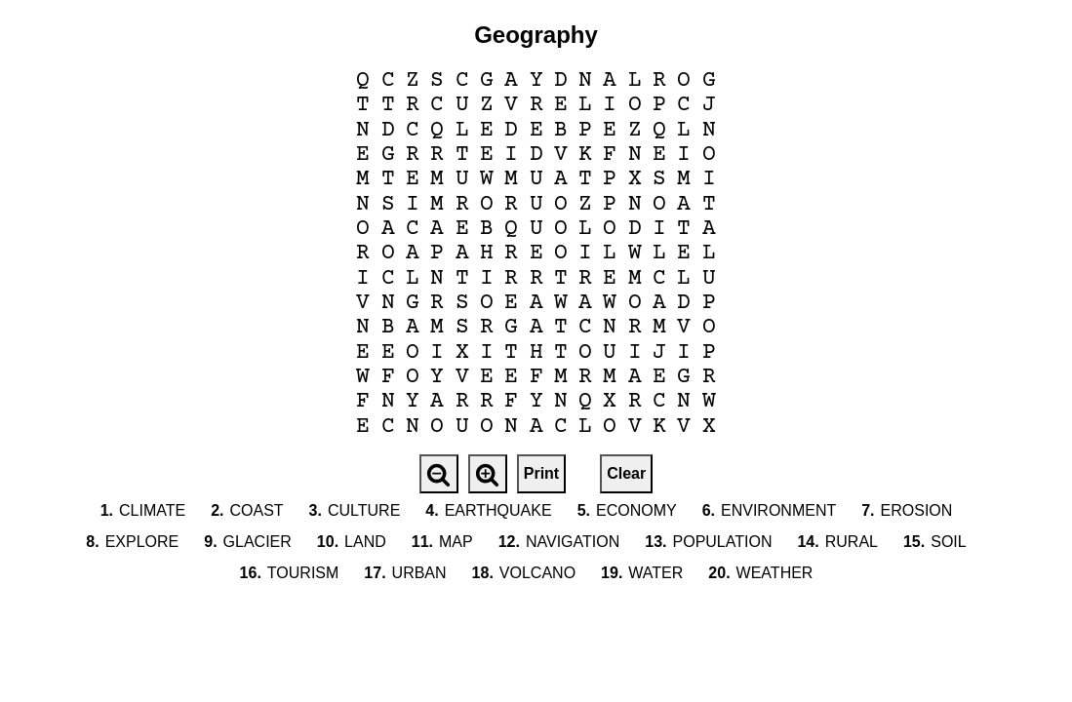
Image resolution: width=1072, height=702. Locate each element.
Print (541, 473)
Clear (626, 473)
